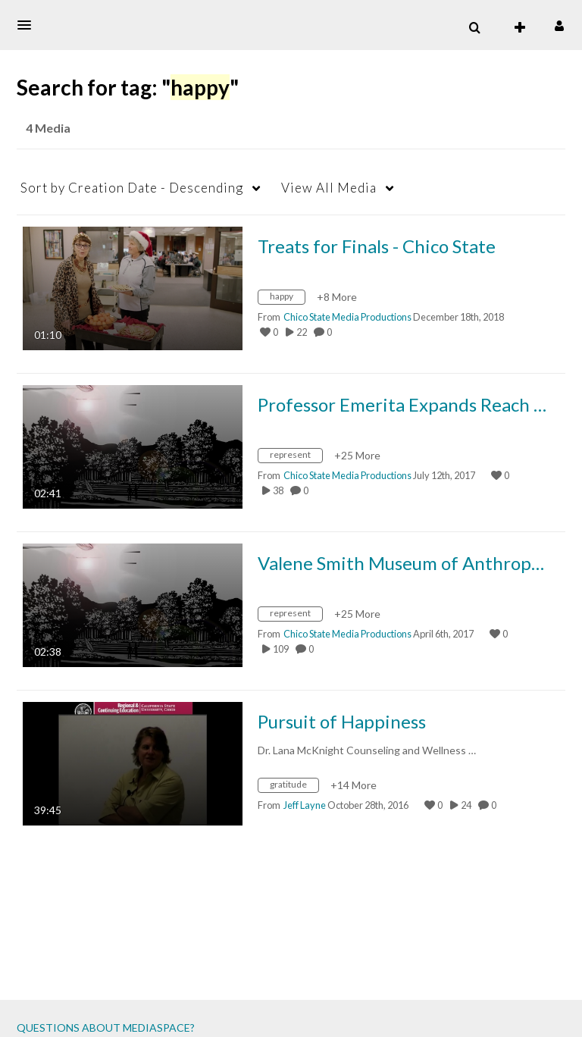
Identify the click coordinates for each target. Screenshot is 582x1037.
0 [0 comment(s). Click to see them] (331, 332)
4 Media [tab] (48, 128)
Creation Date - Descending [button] (131, 188)
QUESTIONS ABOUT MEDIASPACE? (106, 1027)
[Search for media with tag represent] (296, 457)
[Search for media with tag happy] (287, 299)
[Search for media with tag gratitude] (294, 787)
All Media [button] (329, 188)
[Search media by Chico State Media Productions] (347, 317)
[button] (29, 25)
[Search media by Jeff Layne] (304, 805)
